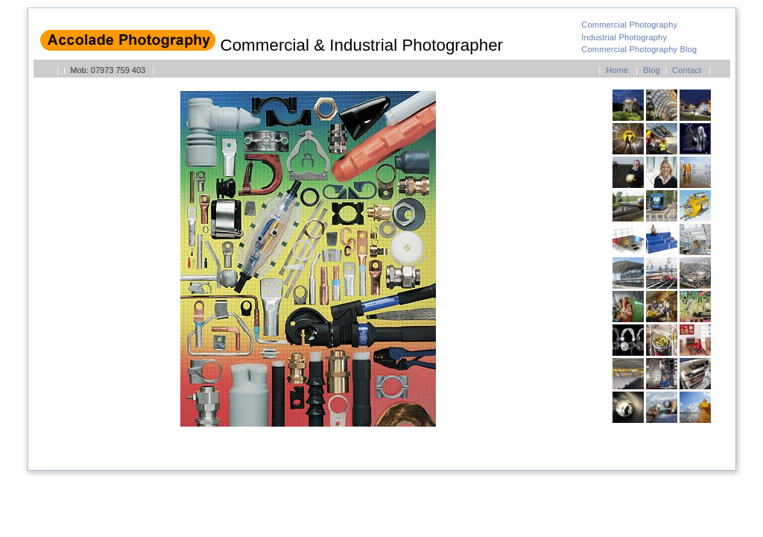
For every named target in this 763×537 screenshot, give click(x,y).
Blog (651, 70)
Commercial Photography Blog (639, 49)
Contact (686, 70)
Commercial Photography (629, 24)
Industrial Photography (624, 37)
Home (617, 70)
